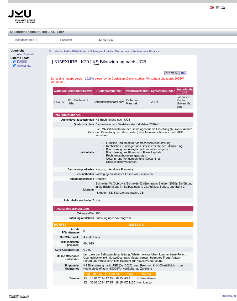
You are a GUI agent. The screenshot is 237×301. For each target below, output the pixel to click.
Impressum (229, 295)
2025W (89, 78)
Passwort (66, 39)
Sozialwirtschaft (59, 51)
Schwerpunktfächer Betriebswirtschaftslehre (118, 51)
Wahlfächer (79, 51)
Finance (154, 51)
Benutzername (24, 39)
